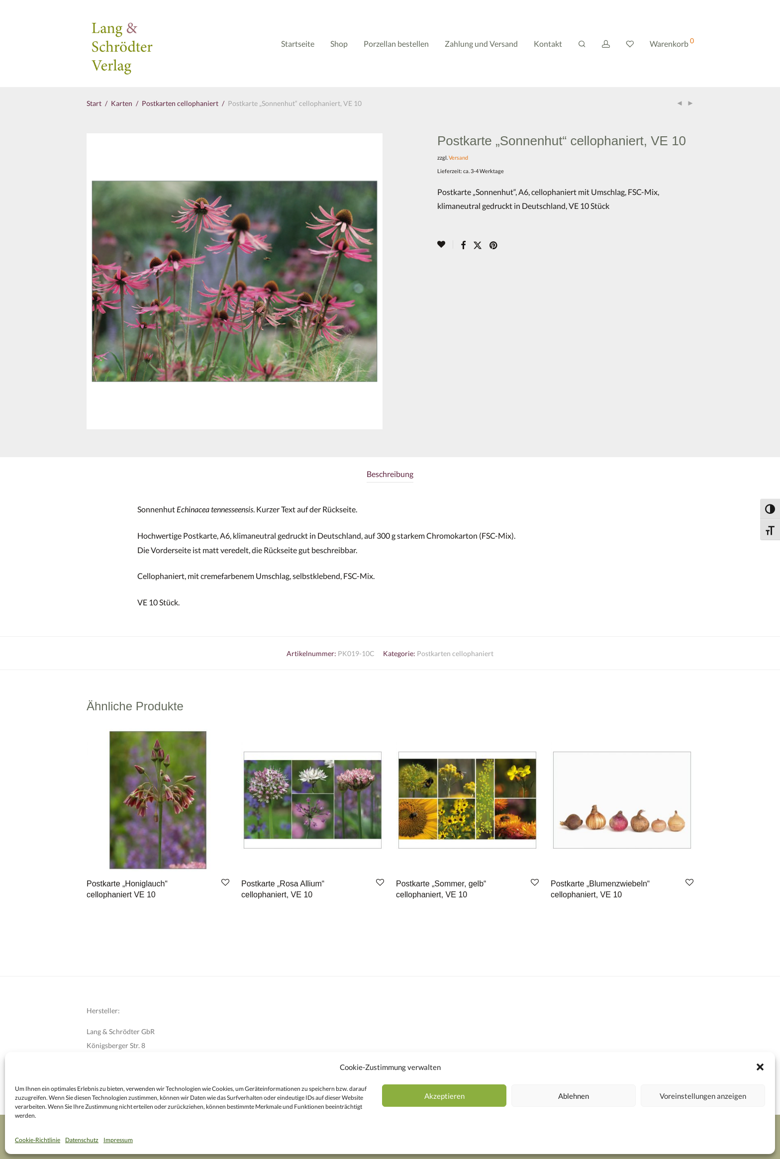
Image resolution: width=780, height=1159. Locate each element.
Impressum (118, 1140)
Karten (121, 103)
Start (94, 103)
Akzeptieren (444, 1095)
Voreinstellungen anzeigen (703, 1095)
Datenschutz (81, 1140)
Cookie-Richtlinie (37, 1140)
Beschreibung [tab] (390, 474)
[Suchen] (582, 44)
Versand (458, 157)
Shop (339, 43)
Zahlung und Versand (481, 43)
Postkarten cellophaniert (180, 103)
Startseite (297, 43)
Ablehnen (573, 1095)
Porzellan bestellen (396, 43)
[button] (760, 1067)
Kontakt (548, 43)
